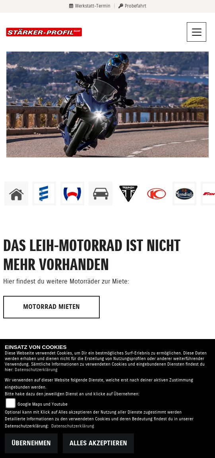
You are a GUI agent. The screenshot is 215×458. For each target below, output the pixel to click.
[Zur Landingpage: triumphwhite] (128, 193)
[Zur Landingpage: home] (16, 193)
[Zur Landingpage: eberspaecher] (44, 193)
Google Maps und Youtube (42, 404)
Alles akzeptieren (98, 443)
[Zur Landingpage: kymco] (157, 193)
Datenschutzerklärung (36, 369)
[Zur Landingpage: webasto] (72, 193)
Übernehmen (31, 443)
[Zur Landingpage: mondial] (184, 193)
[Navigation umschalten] (197, 32)
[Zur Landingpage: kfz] (100, 193)
